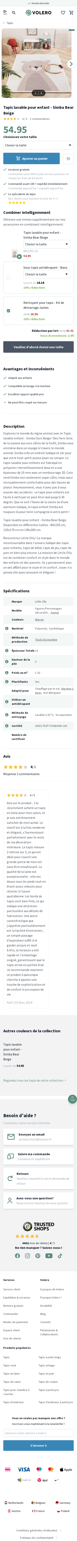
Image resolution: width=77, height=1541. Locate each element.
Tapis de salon (12, 1382)
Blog (43, 1314)
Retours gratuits (13, 1306)
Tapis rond (9, 1365)
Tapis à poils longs (50, 1357)
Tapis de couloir (48, 1382)
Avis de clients (12, 1338)
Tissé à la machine (46, 639)
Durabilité (46, 1306)
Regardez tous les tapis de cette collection (34, 1080)
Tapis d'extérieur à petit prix (56, 1402)
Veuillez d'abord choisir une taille (38, 347)
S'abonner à (38, 1445)
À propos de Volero (52, 1289)
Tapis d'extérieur (13, 1402)
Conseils (45, 1322)
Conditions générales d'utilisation (36, 1530)
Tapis (6, 1357)
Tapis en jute (46, 1373)
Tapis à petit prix (49, 1390)
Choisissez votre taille (20, 137)
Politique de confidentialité (36, 1538)
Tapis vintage (47, 1365)
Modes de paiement (15, 1322)
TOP (72, 1099)
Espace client (11, 1330)
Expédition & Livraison (16, 1297)
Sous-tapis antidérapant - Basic (45, 267)
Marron (39, 619)
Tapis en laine (11, 1373)
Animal (55, 612)
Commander (10, 1314)
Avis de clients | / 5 (38, 1233)
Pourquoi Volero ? (51, 1297)
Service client (11, 1289)
